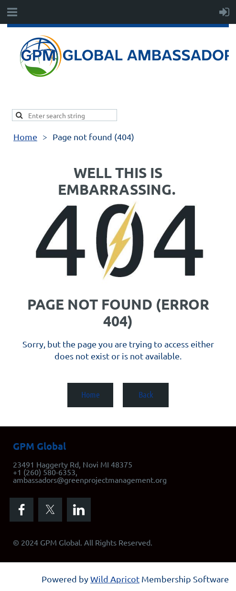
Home (25, 137)
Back (146, 394)
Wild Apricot (114, 579)
